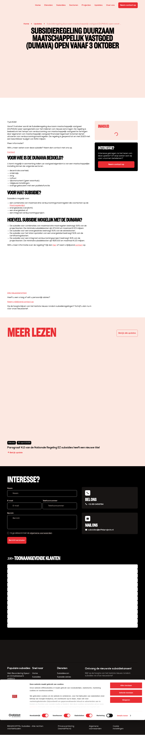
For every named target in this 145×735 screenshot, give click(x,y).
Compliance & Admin (66, 684)
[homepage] (11, 5)
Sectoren (73, 5)
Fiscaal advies (63, 692)
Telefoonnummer (50, 501)
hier (54, 245)
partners (33, 722)
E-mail (10, 501)
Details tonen (122, 730)
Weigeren (126, 715)
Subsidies (61, 5)
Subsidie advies (64, 677)
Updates (98, 5)
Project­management (67, 688)
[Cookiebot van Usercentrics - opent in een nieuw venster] (15, 730)
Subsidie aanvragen (66, 681)
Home (38, 5)
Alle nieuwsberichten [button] (17, 293)
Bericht (10, 513)
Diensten (48, 5)
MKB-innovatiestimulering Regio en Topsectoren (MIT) (19, 685)
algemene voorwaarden (41, 533)
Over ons (110, 5)
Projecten (86, 5)
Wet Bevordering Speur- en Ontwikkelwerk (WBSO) (18, 676)
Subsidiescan (63, 674)
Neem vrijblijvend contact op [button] (20, 302)
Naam (10, 488)
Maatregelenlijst (17, 205)
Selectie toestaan (126, 708)
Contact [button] (11, 152)
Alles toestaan (126, 700)
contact (79, 245)
